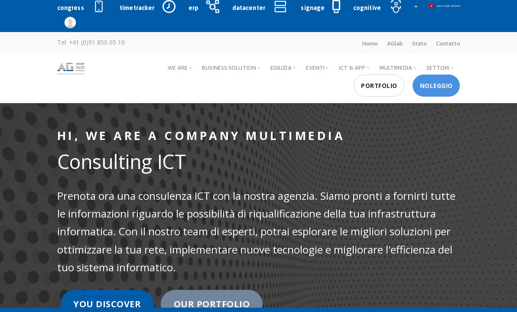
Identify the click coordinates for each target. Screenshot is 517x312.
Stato (419, 43)
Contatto (448, 43)
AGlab (395, 43)
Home (370, 43)
